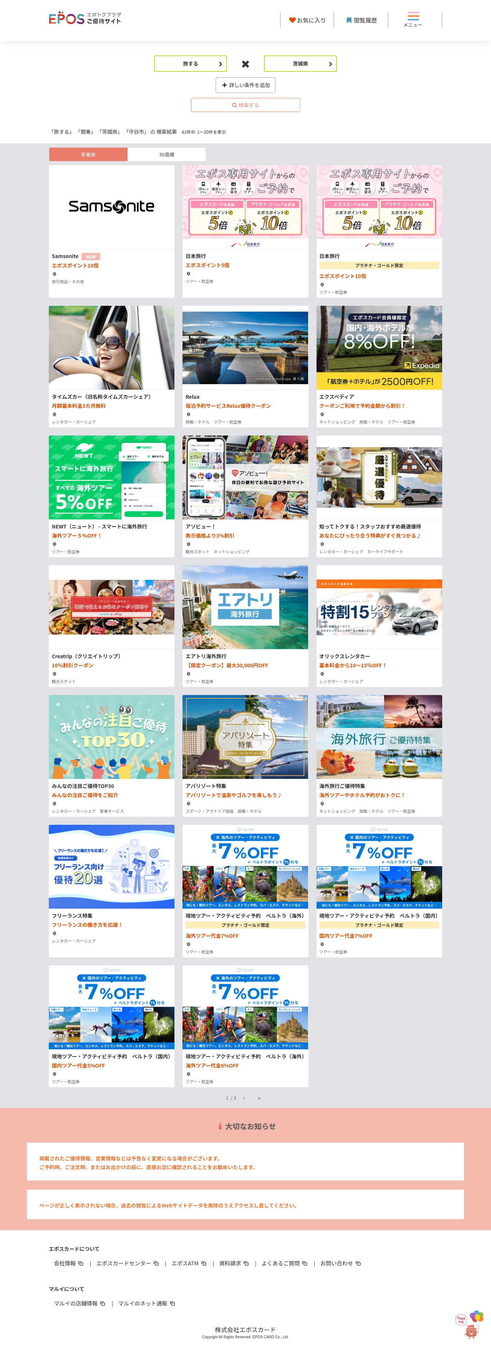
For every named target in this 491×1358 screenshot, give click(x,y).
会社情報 (69, 1263)
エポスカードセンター (128, 1263)
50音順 (167, 154)
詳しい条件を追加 (245, 85)
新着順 (88, 154)
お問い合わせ (341, 1263)
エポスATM (190, 1263)
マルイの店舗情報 (80, 1303)
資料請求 (234, 1263)
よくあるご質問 (285, 1263)
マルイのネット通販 (147, 1303)
